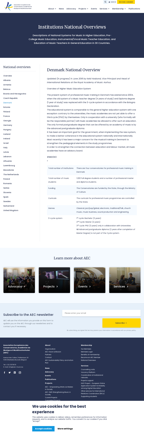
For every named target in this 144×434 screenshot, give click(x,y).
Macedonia (8, 170)
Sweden (7, 201)
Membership (118, 8)
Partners (48, 354)
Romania (7, 183)
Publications (134, 8)
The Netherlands (11, 174)
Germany (7, 125)
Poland (6, 179)
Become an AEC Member (90, 357)
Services (104, 8)
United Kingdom (10, 210)
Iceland (6, 134)
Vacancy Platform (88, 372)
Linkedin (15, 373)
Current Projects (51, 397)
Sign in (113, 2)
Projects (83, 8)
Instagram (21, 373)
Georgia (7, 120)
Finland (6, 111)
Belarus (6, 89)
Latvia (6, 152)
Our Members (86, 349)
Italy (5, 147)
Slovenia (7, 192)
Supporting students (89, 396)
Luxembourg (9, 165)
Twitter (10, 373)
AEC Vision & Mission (53, 352)
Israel (6, 143)
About (51, 8)
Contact (48, 357)
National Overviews (88, 360)
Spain (5, 197)
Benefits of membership (90, 354)
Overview (7, 75)
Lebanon (7, 156)
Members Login (87, 352)
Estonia (6, 107)
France (6, 116)
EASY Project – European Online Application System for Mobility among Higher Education (93, 385)
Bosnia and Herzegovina (14, 93)
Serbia (6, 188)
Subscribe (120, 323)
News (61, 8)
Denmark (7, 102)
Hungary (7, 129)
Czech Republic (10, 98)
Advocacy (71, 8)
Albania (7, 80)
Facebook (5, 373)
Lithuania (7, 161)
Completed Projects (52, 400)
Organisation (50, 349)
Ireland (6, 138)
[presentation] (81, 323)
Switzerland (8, 206)
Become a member (126, 2)
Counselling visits (88, 369)
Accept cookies (43, 428)
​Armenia (7, 84)
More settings (65, 428)
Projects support (87, 380)
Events (94, 8)
